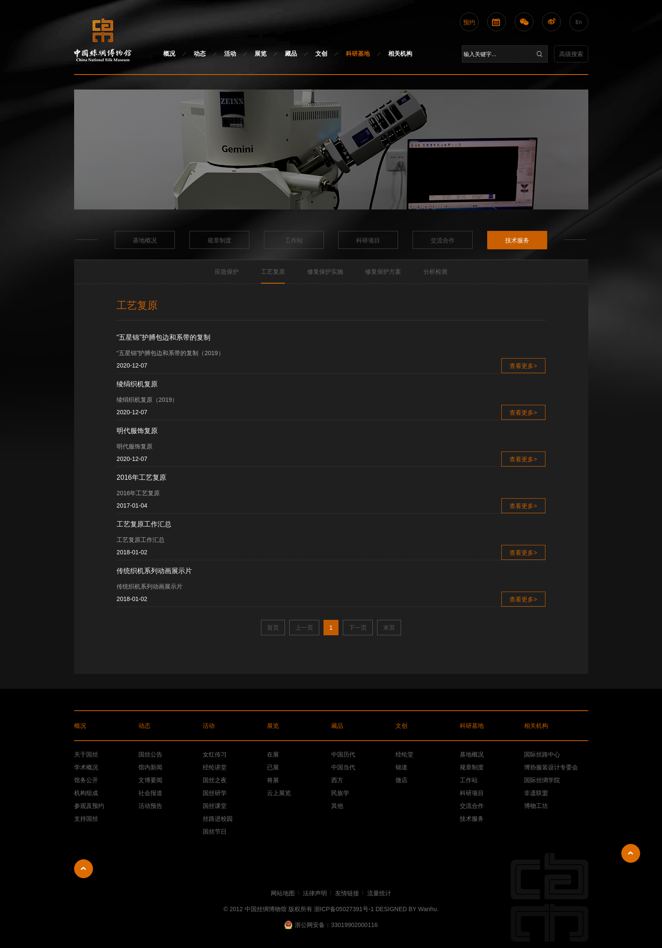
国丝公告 (150, 754)
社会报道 (150, 793)
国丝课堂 (215, 805)
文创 (321, 53)
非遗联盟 (536, 793)
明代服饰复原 (137, 430)
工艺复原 (273, 271)
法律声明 (315, 893)
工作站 (294, 240)
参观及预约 (89, 805)
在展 (273, 754)
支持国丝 (86, 818)
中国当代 (343, 767)
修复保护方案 (383, 271)
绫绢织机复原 (137, 384)
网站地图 (283, 893)
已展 (273, 767)
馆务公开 (86, 780)
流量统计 (379, 893)
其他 (337, 805)
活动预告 (150, 805)
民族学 (340, 793)
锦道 (401, 767)
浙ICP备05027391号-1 (344, 909)
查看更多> (523, 365)
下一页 (358, 627)
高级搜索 (571, 54)
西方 (337, 780)
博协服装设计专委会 (551, 767)
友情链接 (347, 893)
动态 (200, 53)
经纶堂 (404, 754)
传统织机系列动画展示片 (154, 570)
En (578, 22)
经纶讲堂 (215, 767)
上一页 (304, 627)
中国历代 (343, 754)
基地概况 (145, 240)
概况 (169, 53)
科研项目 (368, 240)
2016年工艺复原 (141, 477)
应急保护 (227, 271)
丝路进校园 (218, 818)
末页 (389, 627)
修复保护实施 (325, 271)
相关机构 (400, 53)
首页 (273, 627)
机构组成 (86, 793)
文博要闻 (150, 780)
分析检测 (435, 271)
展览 (261, 53)
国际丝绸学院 (542, 780)
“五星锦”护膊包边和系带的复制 (163, 337)
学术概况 (86, 767)
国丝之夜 (215, 780)
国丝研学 (215, 793)
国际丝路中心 (542, 754)
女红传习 (215, 754)
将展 (273, 780)
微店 (401, 780)
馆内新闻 (150, 767)
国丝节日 (215, 831)
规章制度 (219, 240)
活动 (230, 53)
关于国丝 (86, 754)
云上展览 (279, 793)
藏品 (291, 53)
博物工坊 (536, 805)
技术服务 (517, 240)
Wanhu (427, 909)
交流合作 (443, 240)
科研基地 (358, 53)
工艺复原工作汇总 (144, 524)
